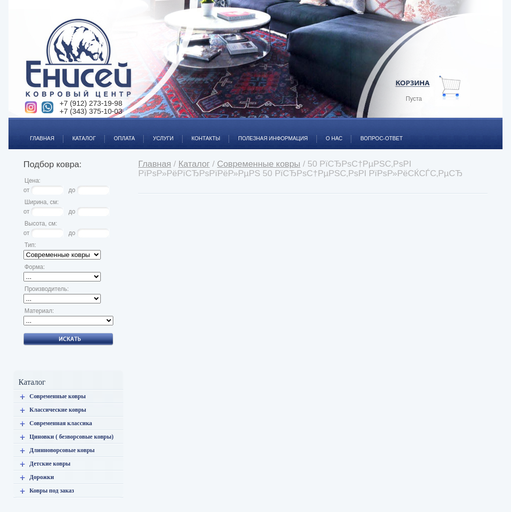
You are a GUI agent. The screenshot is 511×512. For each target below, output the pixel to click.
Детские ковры (49, 463)
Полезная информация (268, 133)
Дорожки (41, 477)
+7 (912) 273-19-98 (90, 103)
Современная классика (60, 423)
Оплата (120, 133)
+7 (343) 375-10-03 (90, 111)
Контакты (202, 133)
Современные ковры (57, 396)
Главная (37, 133)
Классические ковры (57, 409)
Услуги (158, 133)
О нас (330, 133)
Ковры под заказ (51, 490)
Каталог (79, 133)
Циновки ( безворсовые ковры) (71, 436)
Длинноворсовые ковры (62, 450)
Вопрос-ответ (377, 133)
